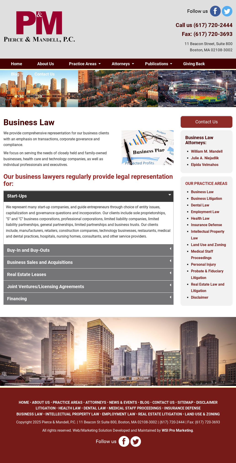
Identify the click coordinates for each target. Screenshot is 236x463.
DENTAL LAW (95, 408)
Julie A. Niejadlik (205, 158)
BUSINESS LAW (29, 414)
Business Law (202, 192)
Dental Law (200, 205)
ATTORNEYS (95, 402)
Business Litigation (206, 198)
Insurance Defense (206, 225)
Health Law (200, 218)
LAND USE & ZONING (202, 414)
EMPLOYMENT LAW (118, 414)
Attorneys (121, 63)
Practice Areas (82, 63)
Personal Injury (203, 264)
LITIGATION (46, 408)
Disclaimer (199, 297)
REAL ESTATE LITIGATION (160, 414)
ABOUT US (41, 402)
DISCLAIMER (206, 402)
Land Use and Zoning (208, 245)
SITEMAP (185, 402)
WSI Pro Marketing (177, 430)
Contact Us (44, 74)
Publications (156, 63)
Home (16, 63)
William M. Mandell (207, 151)
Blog (15, 74)
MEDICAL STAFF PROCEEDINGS (135, 408)
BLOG (144, 402)
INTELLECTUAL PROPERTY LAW (72, 414)
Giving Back (194, 63)
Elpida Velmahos (204, 164)
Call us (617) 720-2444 (204, 25)
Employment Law (205, 212)
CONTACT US (163, 402)
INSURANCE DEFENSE (182, 408)
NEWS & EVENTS (123, 402)
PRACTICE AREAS (67, 402)
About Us (45, 63)
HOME (24, 402)
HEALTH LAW (69, 408)
